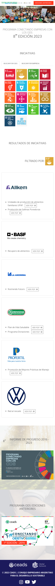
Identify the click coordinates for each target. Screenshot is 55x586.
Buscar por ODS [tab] (10, 63)
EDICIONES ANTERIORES (43, 3)
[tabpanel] (27, 97)
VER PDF (29, 205)
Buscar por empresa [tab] (30, 63)
